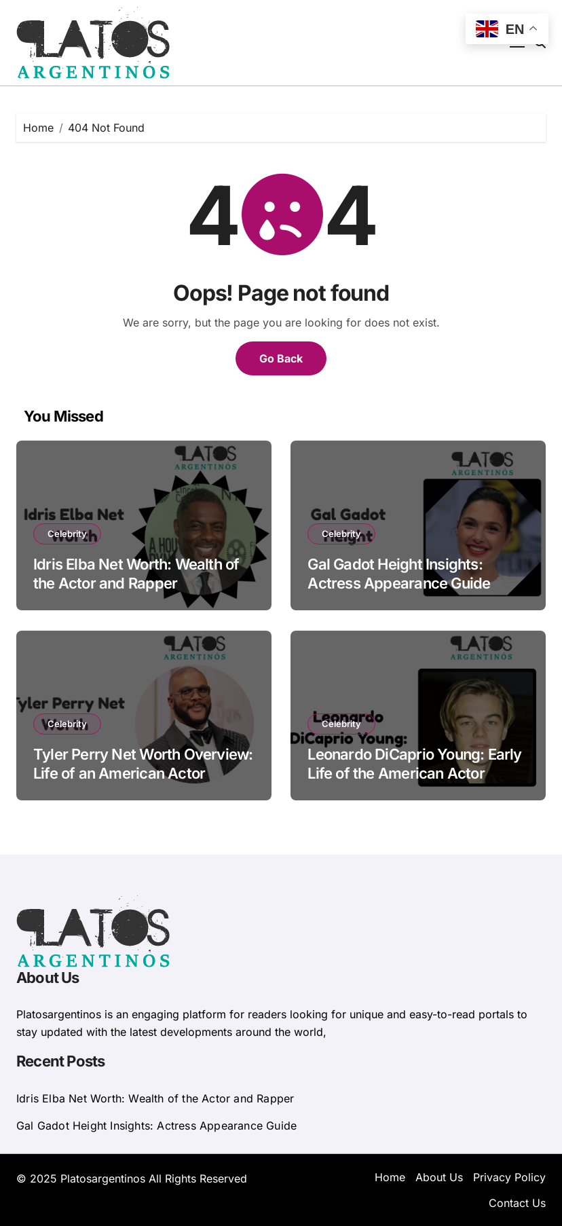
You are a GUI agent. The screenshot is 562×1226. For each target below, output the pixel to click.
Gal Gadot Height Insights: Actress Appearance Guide (156, 1125)
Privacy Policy (509, 1177)
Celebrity (67, 533)
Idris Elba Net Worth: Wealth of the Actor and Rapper (155, 1098)
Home (390, 1177)
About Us (439, 1177)
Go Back (281, 358)
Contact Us (517, 1203)
